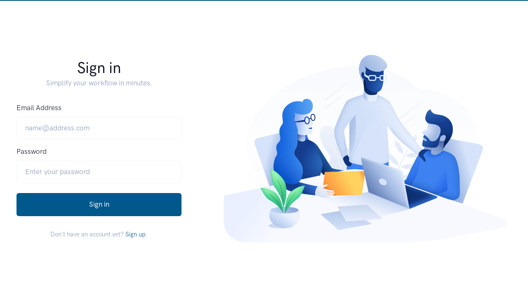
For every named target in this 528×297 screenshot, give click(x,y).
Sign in (99, 204)
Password (31, 151)
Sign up (135, 234)
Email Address (38, 108)
